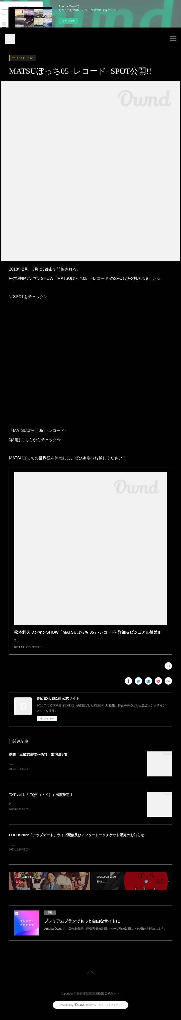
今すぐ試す (68, 21)
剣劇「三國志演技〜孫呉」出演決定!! (38, 759)
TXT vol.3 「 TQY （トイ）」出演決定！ (41, 800)
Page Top (90, 979)
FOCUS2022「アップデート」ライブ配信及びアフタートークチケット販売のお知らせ (76, 841)
